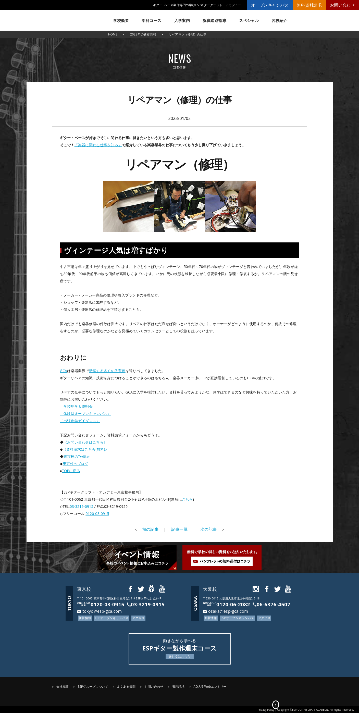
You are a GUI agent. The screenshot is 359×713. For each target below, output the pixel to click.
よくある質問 (126, 686)
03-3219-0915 (81, 506)
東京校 (84, 589)
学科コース (151, 20)
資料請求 (178, 686)
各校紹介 (279, 20)
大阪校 (210, 589)
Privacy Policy (266, 709)
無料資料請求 (309, 5)
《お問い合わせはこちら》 (85, 442)
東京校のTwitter (77, 456)
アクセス (138, 618)
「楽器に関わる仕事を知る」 (98, 144)
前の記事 (150, 529)
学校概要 (121, 20)
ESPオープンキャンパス (111, 618)
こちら (187, 499)
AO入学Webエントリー (210, 686)
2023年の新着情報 (143, 34)
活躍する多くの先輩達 (107, 370)
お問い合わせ (342, 5)
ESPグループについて (93, 686)
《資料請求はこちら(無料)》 (86, 449)
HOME (113, 34)
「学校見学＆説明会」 (78, 406)
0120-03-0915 (97, 513)
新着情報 (85, 618)
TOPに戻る (71, 470)
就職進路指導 (214, 20)
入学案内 (182, 20)
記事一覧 (179, 529)
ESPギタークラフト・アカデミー (77, 18)
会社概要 (62, 686)
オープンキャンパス (270, 5)
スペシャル (249, 20)
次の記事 (208, 529)
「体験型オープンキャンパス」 (85, 413)
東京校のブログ (75, 463)
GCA (63, 370)
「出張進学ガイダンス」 (80, 420)
